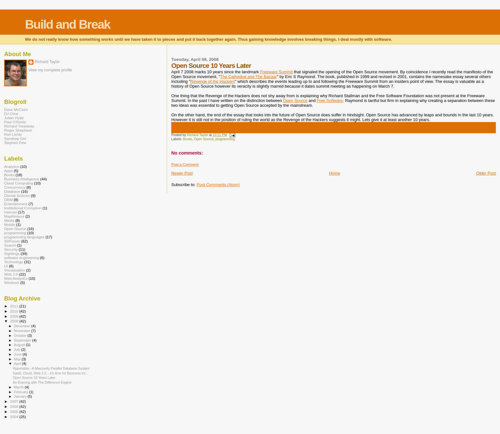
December (22, 326)
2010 (14, 311)
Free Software (330, 100)
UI (6, 266)
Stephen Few (15, 143)
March (19, 387)
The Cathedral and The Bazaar (248, 76)
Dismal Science (17, 195)
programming (225, 139)
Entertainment (15, 204)
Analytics (11, 166)
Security (11, 249)
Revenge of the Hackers (212, 81)
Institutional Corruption (22, 208)
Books (187, 139)
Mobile (9, 224)
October (21, 335)
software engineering (21, 258)
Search (10, 245)
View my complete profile (50, 70)
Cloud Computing (18, 183)
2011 (14, 306)
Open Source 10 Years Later (34, 378)
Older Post (486, 173)
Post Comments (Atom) (218, 184)
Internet (10, 212)
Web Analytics (15, 278)
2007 (14, 401)
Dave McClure (16, 109)
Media (9, 220)
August (20, 345)
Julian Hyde (14, 118)
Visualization (14, 270)
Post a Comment (184, 164)
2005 (14, 411)
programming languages (24, 237)
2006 (14, 406)
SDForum (12, 241)
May (18, 359)
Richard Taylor (47, 62)
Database (12, 191)
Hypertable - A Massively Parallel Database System (51, 368)
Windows (11, 282)
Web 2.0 (11, 274)
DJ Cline (11, 114)
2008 (14, 321)
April (18, 363)
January (21, 396)
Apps (8, 171)
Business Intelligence (21, 179)
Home (334, 173)
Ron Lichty (13, 134)
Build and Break (67, 24)
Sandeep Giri (15, 138)
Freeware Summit (276, 71)
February (21, 392)
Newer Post (182, 173)
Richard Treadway (19, 126)
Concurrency (14, 187)
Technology (13, 262)
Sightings (11, 253)
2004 (14, 417)
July (17, 349)
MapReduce (14, 216)
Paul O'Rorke (15, 122)
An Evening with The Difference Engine (42, 382)
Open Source (295, 100)
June (18, 354)
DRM (8, 200)
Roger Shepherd (18, 130)
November (22, 331)
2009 (14, 316)
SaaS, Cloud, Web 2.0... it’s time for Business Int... (50, 373)
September (23, 340)
